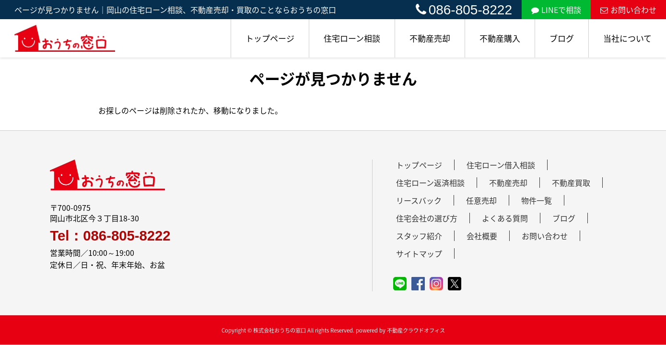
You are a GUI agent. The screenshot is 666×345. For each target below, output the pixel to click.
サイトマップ (419, 253)
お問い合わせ (628, 9)
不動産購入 (499, 38)
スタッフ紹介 (419, 235)
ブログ (561, 38)
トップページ (269, 38)
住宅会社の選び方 (426, 218)
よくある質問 (505, 218)
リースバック (419, 200)
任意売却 (481, 200)
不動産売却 (429, 38)
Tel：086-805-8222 (110, 235)
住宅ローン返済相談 (430, 182)
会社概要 (482, 235)
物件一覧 (536, 200)
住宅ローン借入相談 (501, 165)
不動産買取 (571, 182)
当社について (627, 38)
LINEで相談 (556, 9)
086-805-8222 (464, 9)
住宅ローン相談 (352, 38)
